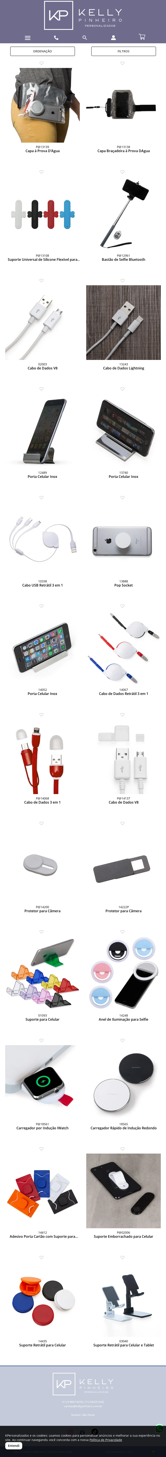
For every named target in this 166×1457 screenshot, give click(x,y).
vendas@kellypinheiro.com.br (83, 1406)
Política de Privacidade (105, 1440)
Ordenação (42, 51)
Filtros (123, 51)
